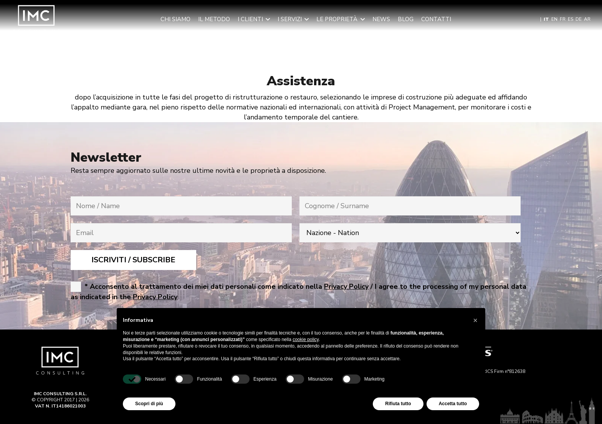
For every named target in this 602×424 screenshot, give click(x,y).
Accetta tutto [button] (453, 403)
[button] (266, 19)
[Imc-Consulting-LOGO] (36, 19)
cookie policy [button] (306, 339)
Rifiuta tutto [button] (398, 403)
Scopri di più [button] (149, 403)
